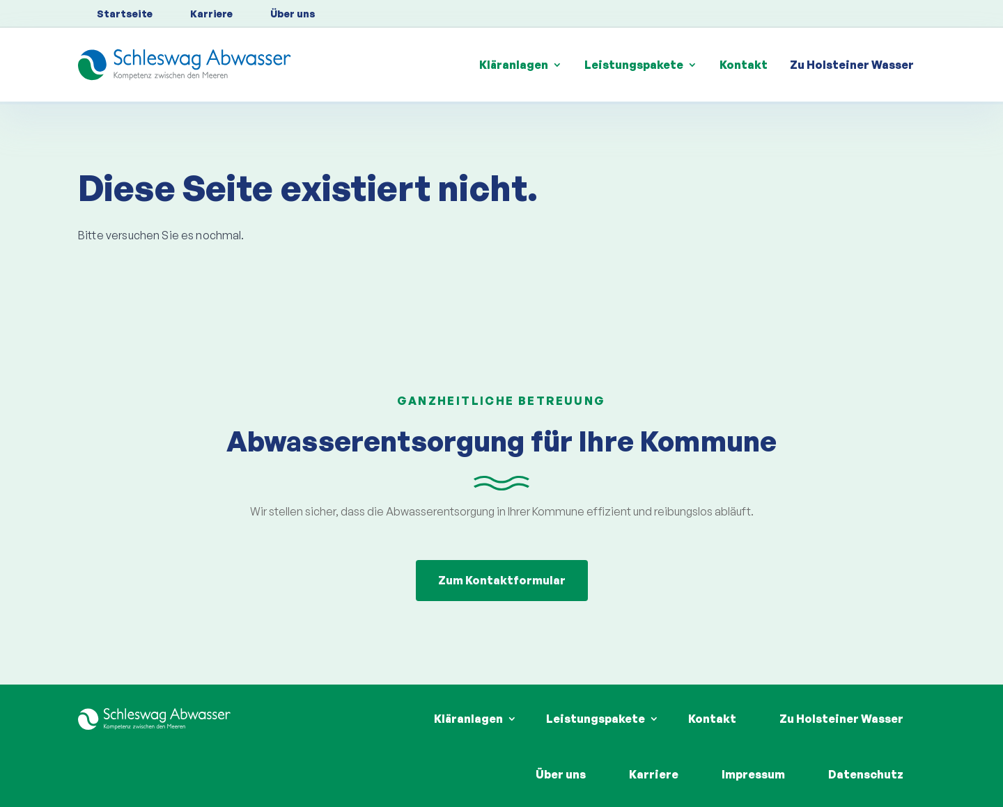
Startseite (125, 13)
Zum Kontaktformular (502, 580)
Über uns (293, 13)
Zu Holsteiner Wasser (852, 65)
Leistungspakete (633, 65)
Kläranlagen (513, 65)
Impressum (753, 774)
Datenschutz (865, 774)
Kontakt (744, 65)
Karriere (211, 13)
